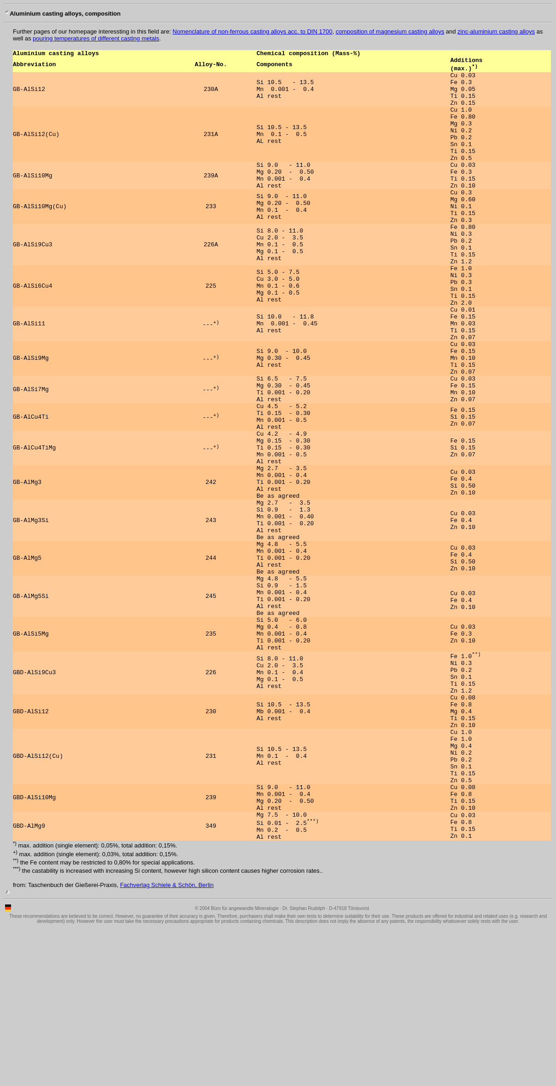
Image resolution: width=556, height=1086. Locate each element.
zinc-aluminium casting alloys (496, 31)
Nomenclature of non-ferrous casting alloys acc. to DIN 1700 (253, 31)
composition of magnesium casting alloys (389, 31)
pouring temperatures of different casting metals (96, 38)
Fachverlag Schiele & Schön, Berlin (167, 1042)
